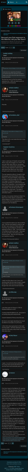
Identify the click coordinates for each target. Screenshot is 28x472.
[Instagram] (15, 23)
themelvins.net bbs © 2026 (14, 462)
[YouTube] (19, 23)
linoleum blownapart (16, 207)
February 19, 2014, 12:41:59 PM (11, 255)
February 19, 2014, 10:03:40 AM (11, 125)
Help (8, 464)
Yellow (16, 26)
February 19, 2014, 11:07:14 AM (11, 156)
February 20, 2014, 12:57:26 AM (11, 302)
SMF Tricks (17, 466)
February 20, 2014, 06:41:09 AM (11, 383)
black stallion (14, 88)
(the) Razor (13, 335)
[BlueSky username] (12, 23)
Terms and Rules (13, 464)
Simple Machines (19, 468)
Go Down (3, 47)
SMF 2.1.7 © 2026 (9, 468)
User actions (23, 50)
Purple (18, 26)
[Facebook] (9, 23)
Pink (20, 26)
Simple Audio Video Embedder (14, 470)
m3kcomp (13, 292)
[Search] (26, 2)
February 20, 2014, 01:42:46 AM (11, 346)
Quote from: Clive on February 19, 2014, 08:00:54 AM (14, 68)
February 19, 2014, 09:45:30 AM (11, 99)
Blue (14, 26)
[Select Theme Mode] (17, 2)
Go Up (2, 443)
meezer (12, 373)
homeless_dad (14, 115)
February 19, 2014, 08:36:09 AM (11, 62)
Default (8, 26)
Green (12, 26)
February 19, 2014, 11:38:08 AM (11, 217)
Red (10, 26)
